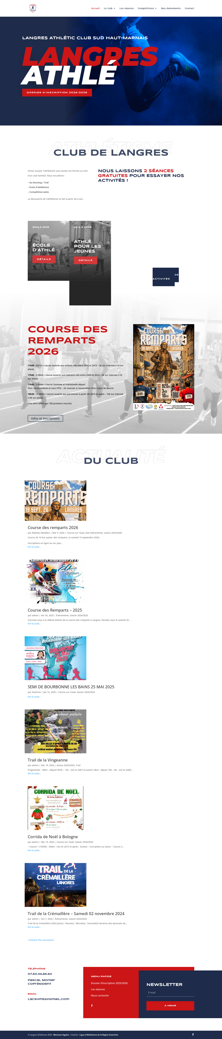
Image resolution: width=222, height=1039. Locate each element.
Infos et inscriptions (45, 418)
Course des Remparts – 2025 (55, 610)
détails (44, 257)
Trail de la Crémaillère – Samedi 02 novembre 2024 (76, 913)
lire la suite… (34, 546)
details (85, 258)
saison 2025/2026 (113, 532)
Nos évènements (94, 532)
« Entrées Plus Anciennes (41, 940)
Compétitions (146, 8)
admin (35, 615)
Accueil (95, 8)
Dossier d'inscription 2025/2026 (57, 93)
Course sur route (75, 532)
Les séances (127, 8)
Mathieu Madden (41, 532)
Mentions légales (61, 1034)
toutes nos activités (166, 277)
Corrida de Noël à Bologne (53, 836)
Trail (78, 765)
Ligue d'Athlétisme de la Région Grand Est (99, 1034)
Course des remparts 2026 (53, 527)
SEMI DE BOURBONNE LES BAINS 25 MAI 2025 (71, 687)
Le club (108, 8)
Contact (189, 8)
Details (126, 253)
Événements (62, 615)
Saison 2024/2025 (79, 615)
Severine (36, 692)
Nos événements (171, 8)
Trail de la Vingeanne (48, 760)
